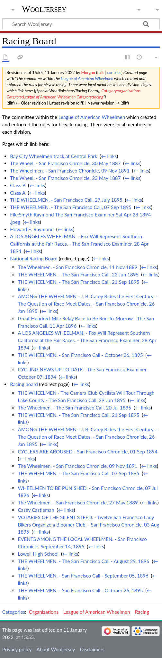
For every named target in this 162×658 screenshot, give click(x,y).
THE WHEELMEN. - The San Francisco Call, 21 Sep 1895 (78, 282)
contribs (114, 72)
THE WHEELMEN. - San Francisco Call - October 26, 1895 (80, 355)
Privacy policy (17, 649)
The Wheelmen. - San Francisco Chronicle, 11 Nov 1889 (77, 267)
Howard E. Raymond (32, 229)
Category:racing (89, 96)
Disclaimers (92, 649)
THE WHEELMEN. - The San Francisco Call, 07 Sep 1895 (70, 207)
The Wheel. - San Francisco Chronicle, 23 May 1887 (65, 178)
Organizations (44, 612)
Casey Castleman (36, 510)
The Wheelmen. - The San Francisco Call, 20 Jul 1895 (74, 407)
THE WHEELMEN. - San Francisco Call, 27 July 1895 (66, 200)
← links (109, 156)
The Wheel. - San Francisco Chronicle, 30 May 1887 (65, 163)
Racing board (24, 384)
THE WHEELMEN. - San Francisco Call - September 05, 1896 (83, 575)
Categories (13, 612)
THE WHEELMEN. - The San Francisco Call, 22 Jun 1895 (78, 274)
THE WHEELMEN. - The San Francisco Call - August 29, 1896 (83, 561)
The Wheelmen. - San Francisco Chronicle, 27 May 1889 (78, 502)
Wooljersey (44, 9)
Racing (142, 612)
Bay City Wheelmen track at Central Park (53, 156)
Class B (17, 185)
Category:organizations (120, 90)
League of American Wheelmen (87, 78)
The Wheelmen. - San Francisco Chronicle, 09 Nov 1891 (70, 170)
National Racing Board (34, 258)
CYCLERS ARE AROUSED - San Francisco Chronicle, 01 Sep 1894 (87, 451)
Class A (17, 193)
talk (100, 72)
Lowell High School (38, 554)
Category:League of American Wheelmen (41, 96)
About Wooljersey (55, 649)
